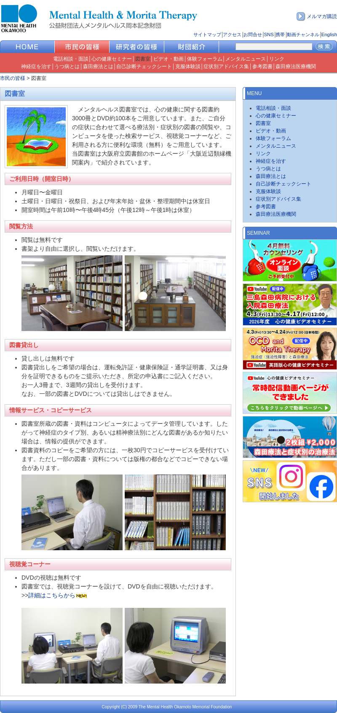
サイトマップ (207, 34)
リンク (276, 59)
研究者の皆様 (137, 46)
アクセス (232, 34)
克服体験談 (188, 66)
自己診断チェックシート (144, 66)
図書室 (142, 59)
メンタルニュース (245, 59)
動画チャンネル (303, 34)
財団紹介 (191, 46)
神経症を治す (36, 66)
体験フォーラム (204, 59)
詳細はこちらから (51, 595)
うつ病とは (67, 66)
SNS (268, 34)
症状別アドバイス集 (226, 66)
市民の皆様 (82, 46)
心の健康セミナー (111, 59)
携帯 (280, 34)
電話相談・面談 (70, 59)
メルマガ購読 (322, 16)
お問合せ (252, 34)
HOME (27, 46)
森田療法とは (98, 66)
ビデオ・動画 (168, 59)
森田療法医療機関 (295, 66)
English (329, 34)
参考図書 (262, 66)
